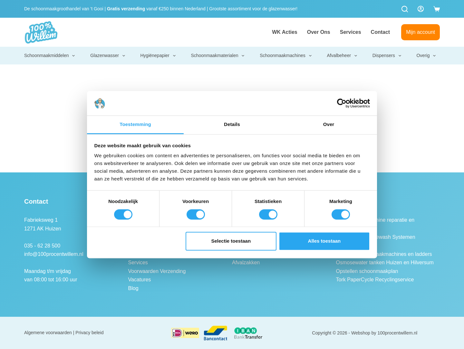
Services (350, 32)
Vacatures (139, 279)
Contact (380, 32)
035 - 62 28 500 (42, 245)
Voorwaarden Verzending (157, 271)
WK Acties (284, 32)
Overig (426, 56)
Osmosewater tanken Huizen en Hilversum (385, 262)
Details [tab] (232, 124)
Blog (133, 288)
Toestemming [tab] (135, 124)
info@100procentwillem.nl (53, 254)
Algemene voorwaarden (48, 332)
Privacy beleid (89, 332)
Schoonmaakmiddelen (50, 56)
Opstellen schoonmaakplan (367, 271)
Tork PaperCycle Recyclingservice (375, 279)
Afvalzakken (246, 262)
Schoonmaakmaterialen (218, 56)
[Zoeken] (404, 9)
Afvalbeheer (342, 56)
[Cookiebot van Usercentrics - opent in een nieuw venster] (342, 103)
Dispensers (387, 56)
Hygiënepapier (158, 56)
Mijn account (420, 32)
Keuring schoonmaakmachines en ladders (384, 254)
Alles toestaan (324, 241)
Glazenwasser (108, 56)
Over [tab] (328, 124)
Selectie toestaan (231, 241)
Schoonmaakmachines (286, 56)
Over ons (318, 32)
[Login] (421, 9)
